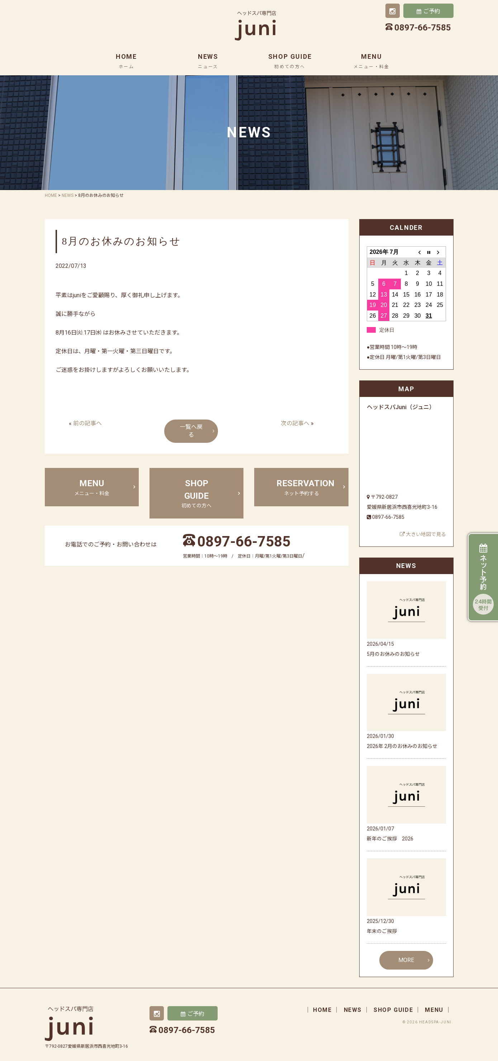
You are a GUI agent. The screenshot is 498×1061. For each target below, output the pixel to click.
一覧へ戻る (191, 431)
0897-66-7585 (243, 541)
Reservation (305, 487)
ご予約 (431, 11)
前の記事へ (87, 423)
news (208, 61)
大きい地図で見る (423, 534)
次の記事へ (295, 423)
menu (372, 61)
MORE (406, 960)
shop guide (290, 61)
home (126, 61)
